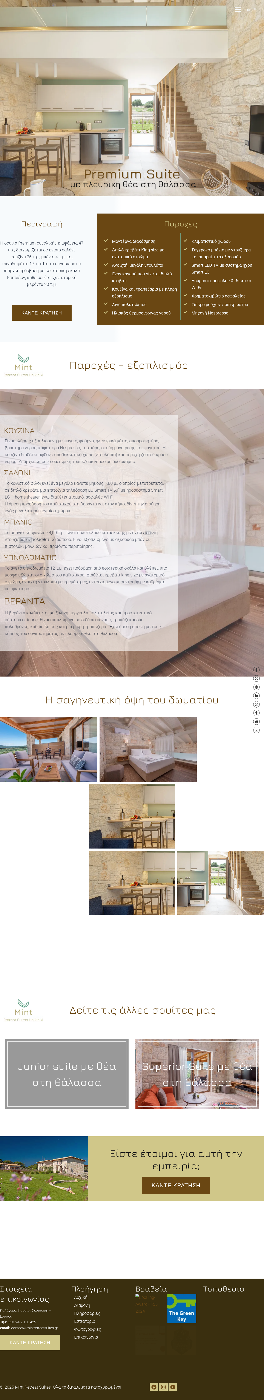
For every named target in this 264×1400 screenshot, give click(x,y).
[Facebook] (256, 670)
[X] (256, 678)
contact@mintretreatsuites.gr (34, 1328)
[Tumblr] (256, 713)
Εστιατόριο (84, 1321)
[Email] (256, 730)
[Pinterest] (256, 687)
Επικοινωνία (86, 1337)
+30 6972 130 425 (22, 1322)
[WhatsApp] (256, 704)
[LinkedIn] (256, 695)
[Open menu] (238, 9)
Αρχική (80, 1297)
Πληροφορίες (87, 1313)
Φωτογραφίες (87, 1329)
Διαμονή (82, 1305)
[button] (65, 749)
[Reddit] (256, 721)
